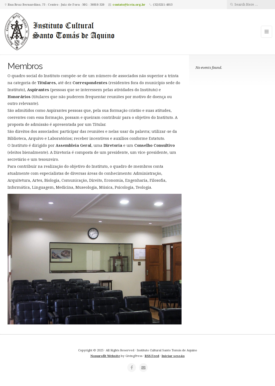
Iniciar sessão (173, 356)
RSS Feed (152, 356)
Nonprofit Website (105, 356)
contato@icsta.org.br (129, 4)
